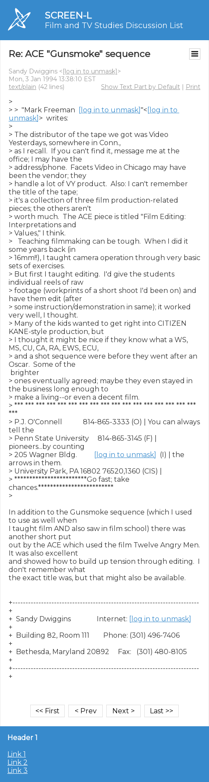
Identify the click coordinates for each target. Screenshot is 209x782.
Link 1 (16, 754)
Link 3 (17, 770)
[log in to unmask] (90, 71)
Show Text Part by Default (140, 87)
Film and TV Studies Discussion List (114, 25)
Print (193, 87)
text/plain (22, 87)
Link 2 (17, 762)
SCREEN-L (68, 15)
